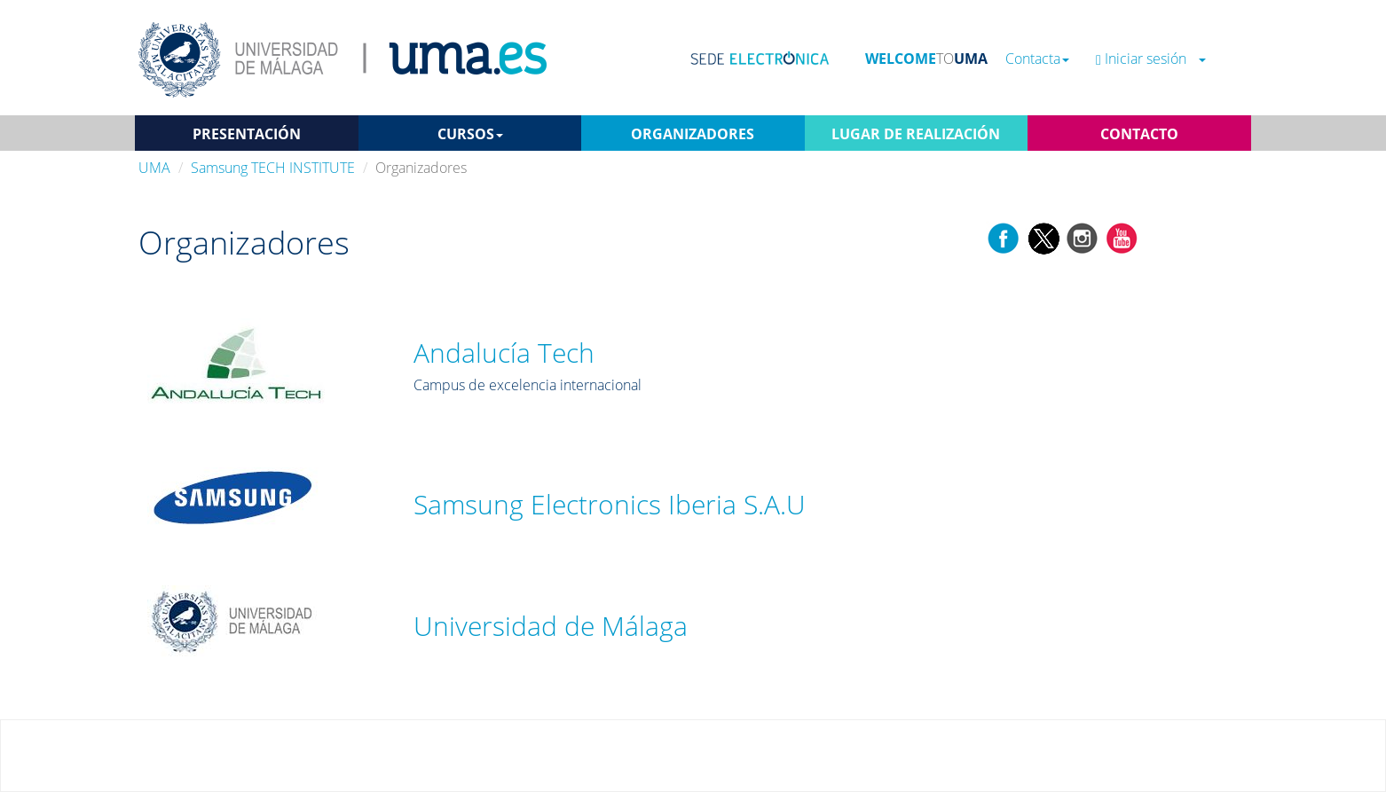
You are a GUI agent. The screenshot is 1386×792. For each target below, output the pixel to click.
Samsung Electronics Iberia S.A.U (609, 504)
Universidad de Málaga (550, 626)
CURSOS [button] (470, 134)
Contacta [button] (1037, 59)
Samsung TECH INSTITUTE (273, 167)
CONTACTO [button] (1139, 134)
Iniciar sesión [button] (1151, 59)
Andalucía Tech (504, 352)
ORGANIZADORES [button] (692, 134)
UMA (154, 167)
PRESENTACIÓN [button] (247, 134)
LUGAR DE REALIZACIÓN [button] (915, 134)
